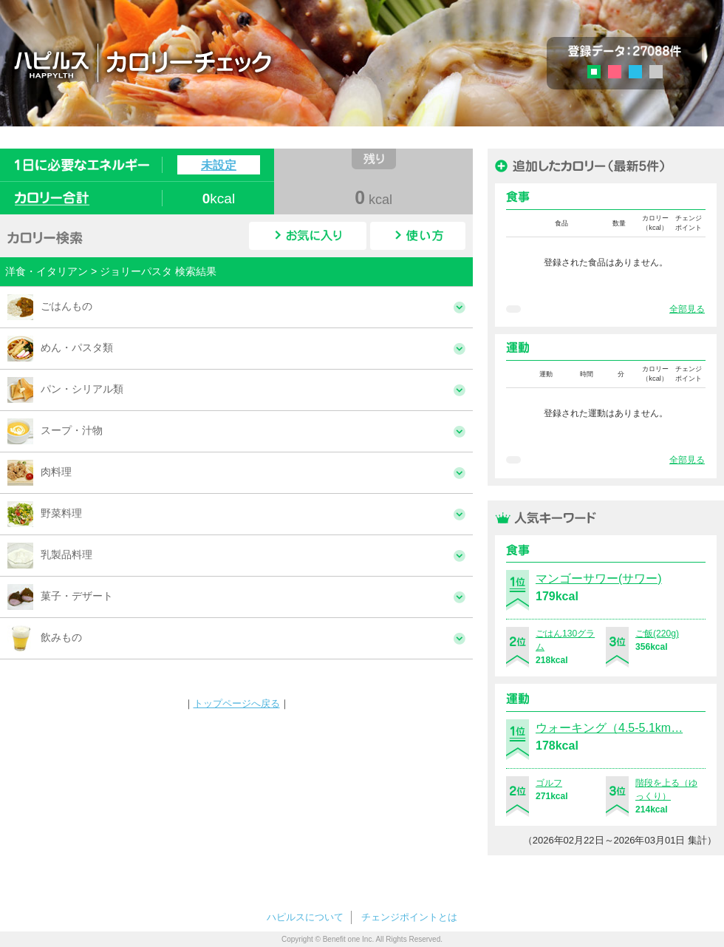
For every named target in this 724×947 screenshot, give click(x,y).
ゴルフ (549, 783)
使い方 (417, 236)
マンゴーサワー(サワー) (599, 578)
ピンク (614, 71)
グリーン (599, 73)
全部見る (687, 309)
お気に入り (307, 236)
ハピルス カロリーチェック (228, 62)
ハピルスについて (305, 917)
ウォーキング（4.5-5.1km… (609, 728)
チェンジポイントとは (409, 917)
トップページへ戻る (237, 703)
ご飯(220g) (657, 633)
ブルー (635, 71)
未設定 (218, 165)
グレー (656, 71)
